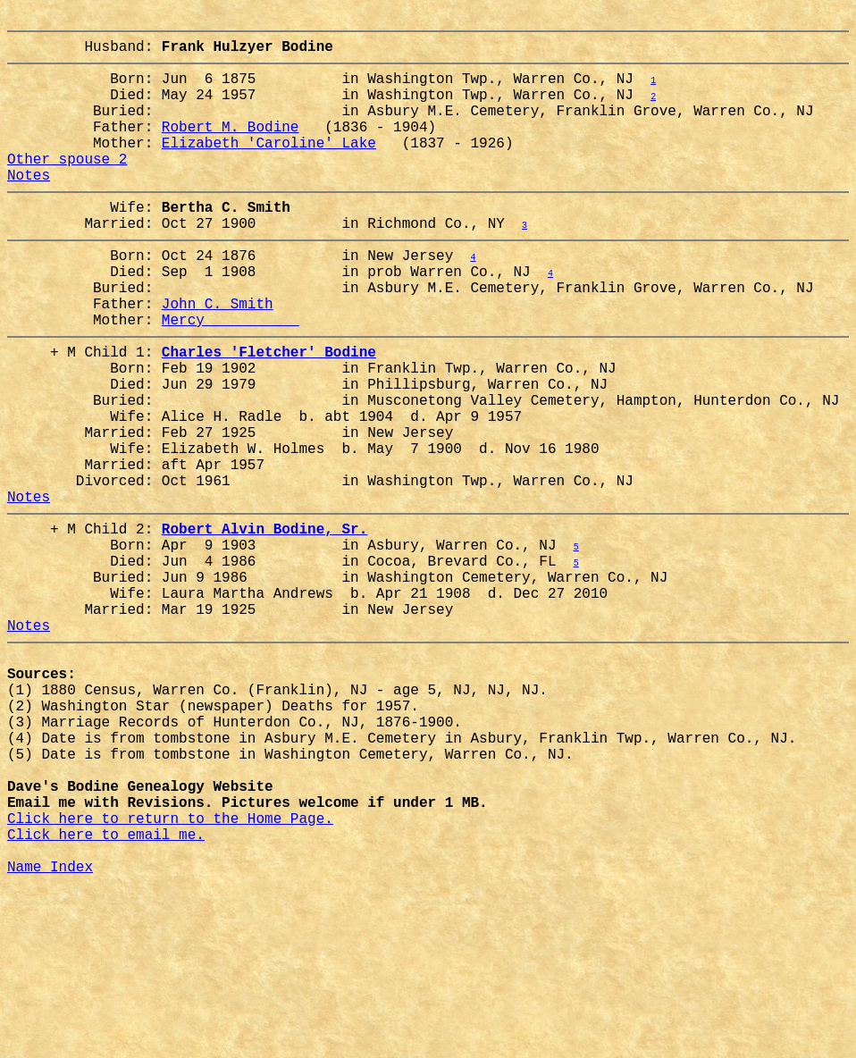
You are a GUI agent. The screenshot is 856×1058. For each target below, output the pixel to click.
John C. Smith (217, 356)
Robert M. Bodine (230, 147)
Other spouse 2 (67, 187)
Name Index (50, 1034)
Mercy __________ (230, 376)
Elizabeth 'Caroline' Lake (269, 167)
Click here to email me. (106, 994)
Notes (28, 206)
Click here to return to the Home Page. (170, 975)
